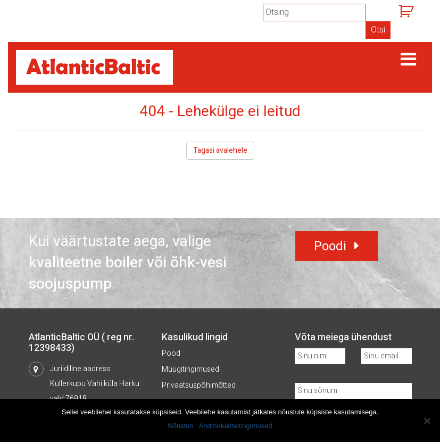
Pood (171, 353)
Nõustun (180, 426)
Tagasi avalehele (220, 150)
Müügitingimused (190, 369)
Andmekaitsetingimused (235, 426)
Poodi (330, 246)
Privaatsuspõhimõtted (199, 385)
